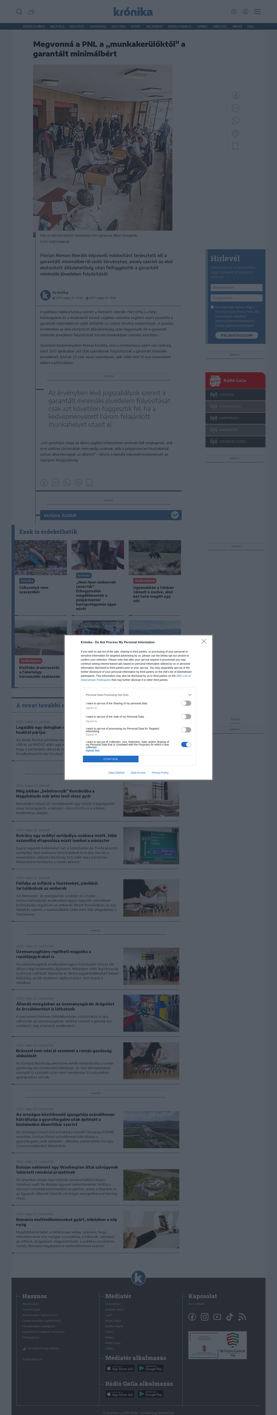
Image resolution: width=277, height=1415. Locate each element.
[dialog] (138, 707)
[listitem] (138, 695)
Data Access (138, 772)
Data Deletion (116, 772)
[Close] (205, 642)
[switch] (186, 703)
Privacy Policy (160, 772)
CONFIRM (110, 759)
